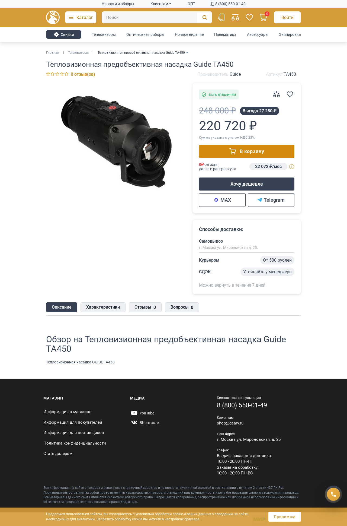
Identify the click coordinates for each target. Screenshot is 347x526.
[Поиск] (157, 17)
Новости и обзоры (118, 4)
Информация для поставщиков (73, 432)
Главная (52, 53)
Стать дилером (57, 453)
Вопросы (182, 307)
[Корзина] (263, 17)
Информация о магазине (67, 411)
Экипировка (290, 34)
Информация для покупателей (72, 422)
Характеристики (103, 307)
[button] (80, 17)
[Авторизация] (287, 17)
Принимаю (284, 517)
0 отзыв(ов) (83, 74)
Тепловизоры (104, 34)
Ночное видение (189, 34)
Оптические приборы (145, 34)
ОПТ (191, 4)
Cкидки (64, 34)
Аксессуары (257, 34)
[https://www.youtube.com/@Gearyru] (142, 413)
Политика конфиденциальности (74, 443)
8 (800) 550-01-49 (228, 4)
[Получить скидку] (333, 494)
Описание (62, 307)
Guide (235, 74)
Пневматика (225, 34)
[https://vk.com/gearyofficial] (144, 423)
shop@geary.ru (230, 423)
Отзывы (145, 307)
